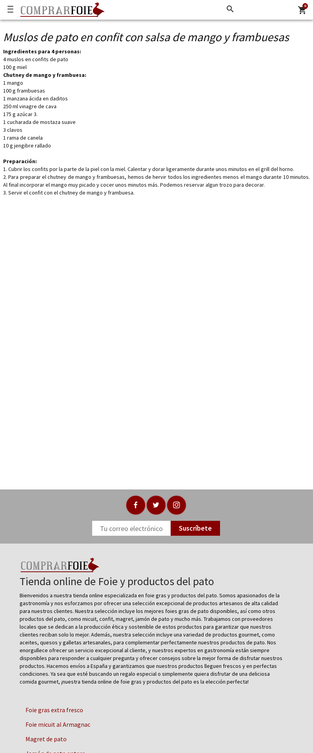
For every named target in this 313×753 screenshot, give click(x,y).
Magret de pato (46, 739)
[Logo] (60, 10)
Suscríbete (195, 528)
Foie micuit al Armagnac (57, 724)
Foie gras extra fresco (54, 710)
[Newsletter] (131, 528)
